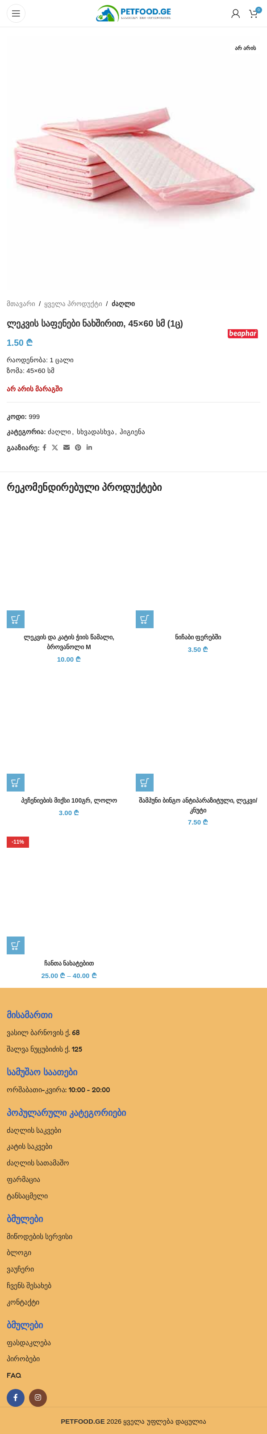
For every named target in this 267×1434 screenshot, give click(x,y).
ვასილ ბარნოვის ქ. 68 (43, 1030)
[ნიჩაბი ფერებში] (198, 566)
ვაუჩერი (20, 1267)
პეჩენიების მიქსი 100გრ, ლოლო (69, 799)
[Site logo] (133, 13)
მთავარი (21, 303)
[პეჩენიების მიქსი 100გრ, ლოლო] (69, 728)
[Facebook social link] (44, 448)
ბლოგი (19, 1250)
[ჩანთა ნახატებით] (69, 891)
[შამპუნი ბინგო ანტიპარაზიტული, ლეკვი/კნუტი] (198, 728)
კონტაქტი (23, 1300)
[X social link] (55, 448)
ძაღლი (123, 303)
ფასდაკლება (29, 1340)
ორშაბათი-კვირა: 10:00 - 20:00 (58, 1087)
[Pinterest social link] (78, 448)
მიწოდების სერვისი (39, 1234)
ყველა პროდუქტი (73, 303)
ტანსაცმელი (27, 1193)
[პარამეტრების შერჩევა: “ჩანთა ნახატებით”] (16, 944)
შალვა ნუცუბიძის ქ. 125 (44, 1047)
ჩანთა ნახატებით (69, 962)
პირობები (23, 1356)
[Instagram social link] (38, 1396)
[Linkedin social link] (89, 448)
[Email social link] (66, 448)
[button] (16, 619)
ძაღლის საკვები (34, 1128)
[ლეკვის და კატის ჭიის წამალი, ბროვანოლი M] (69, 566)
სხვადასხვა (95, 431)
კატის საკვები (29, 1144)
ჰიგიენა (132, 431)
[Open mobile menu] (16, 13)
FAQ (14, 1373)
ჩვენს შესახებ (29, 1283)
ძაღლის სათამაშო (38, 1160)
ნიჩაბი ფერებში (198, 637)
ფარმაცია (23, 1177)
